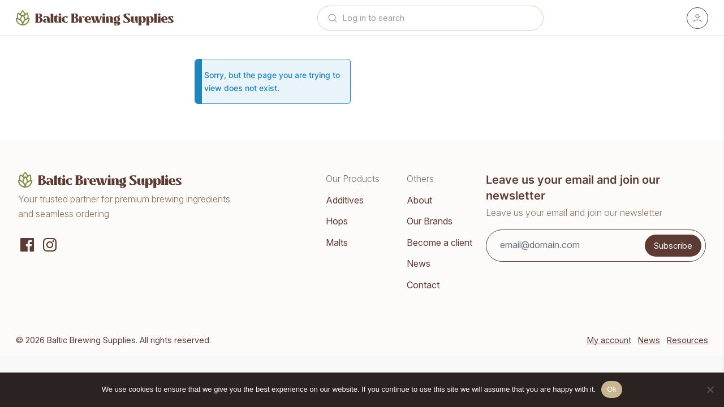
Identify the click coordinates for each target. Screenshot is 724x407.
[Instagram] (50, 244)
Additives (345, 200)
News (418, 263)
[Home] (95, 17)
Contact (423, 285)
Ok (612, 389)
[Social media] (27, 244)
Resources (687, 340)
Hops (337, 221)
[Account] (697, 18)
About (419, 200)
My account (609, 340)
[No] (710, 389)
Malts (337, 242)
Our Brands (430, 221)
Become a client (439, 242)
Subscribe (673, 245)
